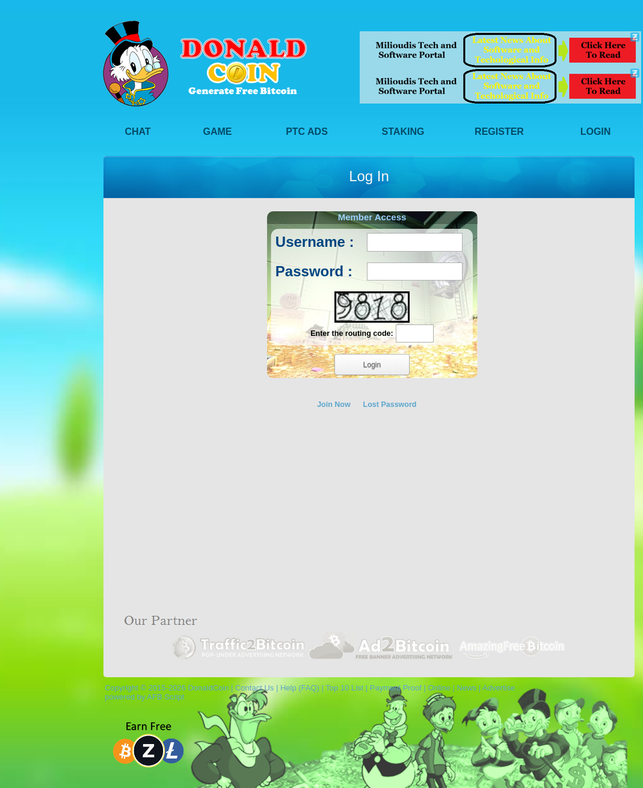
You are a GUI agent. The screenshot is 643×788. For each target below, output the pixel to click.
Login (595, 131)
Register (499, 131)
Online (439, 687)
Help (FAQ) (299, 687)
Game (217, 131)
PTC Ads (307, 131)
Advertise (498, 687)
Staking (403, 131)
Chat (137, 131)
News (467, 687)
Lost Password (390, 404)
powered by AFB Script (142, 696)
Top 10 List (344, 687)
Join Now (334, 404)
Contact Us (254, 687)
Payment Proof (396, 687)
